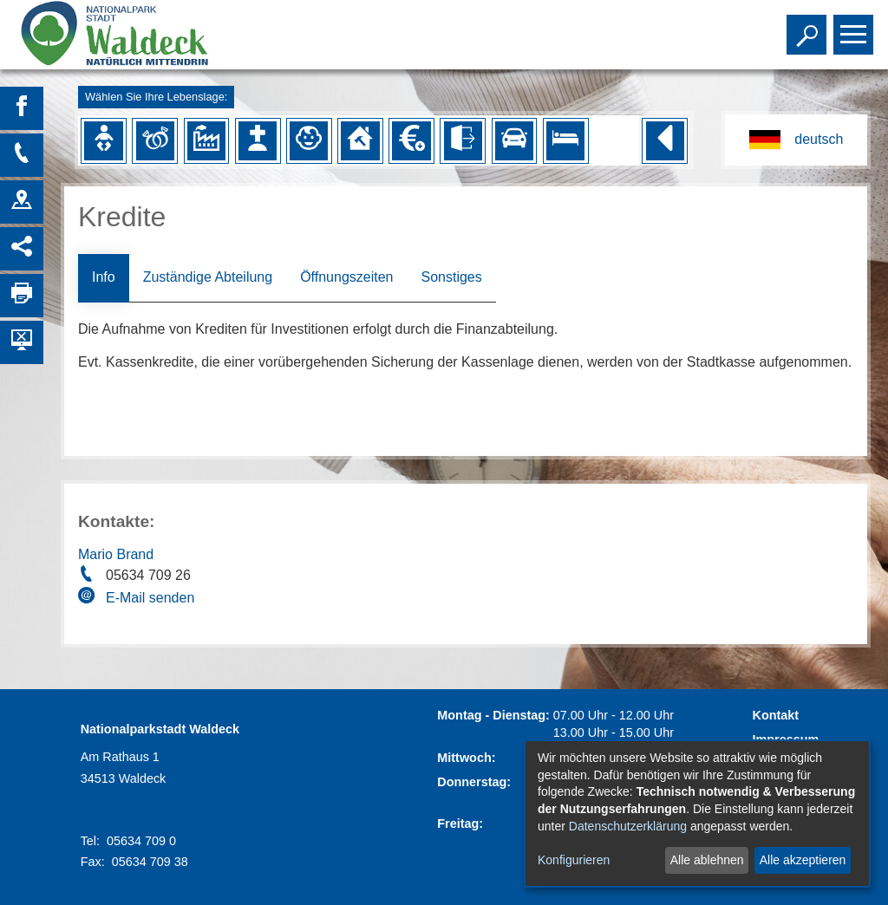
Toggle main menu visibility (855, 27)
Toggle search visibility (808, 27)
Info (103, 277)
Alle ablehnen (707, 860)
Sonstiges (451, 277)
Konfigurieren (574, 860)
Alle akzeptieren (803, 860)
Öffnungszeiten (346, 277)
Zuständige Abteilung (207, 277)
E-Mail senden (150, 597)
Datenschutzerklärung (628, 826)
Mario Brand (115, 554)
